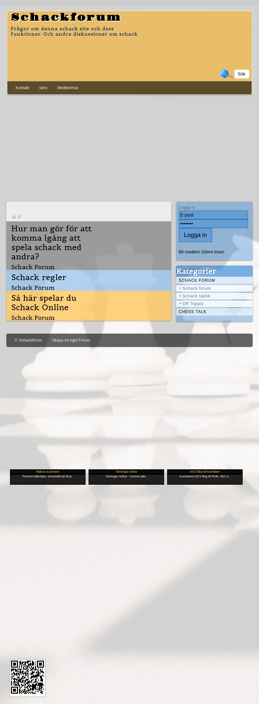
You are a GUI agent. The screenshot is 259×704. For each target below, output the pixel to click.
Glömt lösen (212, 251)
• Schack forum (195, 288)
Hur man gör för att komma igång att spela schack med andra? (51, 242)
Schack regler (38, 277)
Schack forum (197, 280)
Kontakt (22, 87)
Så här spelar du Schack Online (44, 302)
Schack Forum (33, 267)
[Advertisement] (129, 147)
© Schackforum (28, 340)
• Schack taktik (194, 296)
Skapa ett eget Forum (71, 340)
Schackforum (66, 17)
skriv (43, 87)
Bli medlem (189, 251)
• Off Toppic (191, 303)
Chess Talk (193, 311)
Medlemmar (67, 87)
